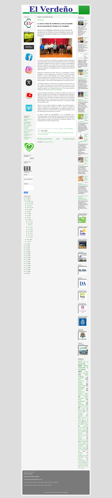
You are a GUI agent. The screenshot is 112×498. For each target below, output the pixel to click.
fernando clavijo (82, 448)
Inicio (57, 139)
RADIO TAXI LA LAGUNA (27, 132)
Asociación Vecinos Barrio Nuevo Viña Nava (83, 393)
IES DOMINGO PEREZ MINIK (27, 123)
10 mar (29, 229)
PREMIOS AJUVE (83, 416)
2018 (26, 253)
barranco (80, 410)
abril (28, 217)
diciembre (29, 201)
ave (84, 456)
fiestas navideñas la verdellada (83, 376)
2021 (26, 247)
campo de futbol (82, 447)
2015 (26, 259)
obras (79, 390)
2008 (26, 273)
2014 (26, 261)
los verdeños (83, 441)
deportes (80, 437)
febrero (28, 239)
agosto (28, 209)
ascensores (80, 461)
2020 (26, 249)
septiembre (29, 207)
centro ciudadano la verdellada (83, 413)
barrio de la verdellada (63, 132)
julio (28, 211)
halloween (80, 432)
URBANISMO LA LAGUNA (27, 138)
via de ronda (84, 407)
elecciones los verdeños (42, 134)
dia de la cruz (82, 428)
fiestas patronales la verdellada (83, 368)
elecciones (71, 132)
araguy (85, 466)
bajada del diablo (82, 430)
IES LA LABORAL (28, 125)
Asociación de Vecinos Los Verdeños (49, 132)
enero (28, 241)
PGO (79, 456)
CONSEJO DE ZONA (83, 440)
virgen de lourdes (83, 406)
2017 (26, 255)
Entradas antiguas (69, 139)
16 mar (29, 223)
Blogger (66, 492)
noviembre (29, 203)
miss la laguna (81, 449)
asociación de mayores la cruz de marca (83, 419)
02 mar (29, 237)
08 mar (29, 233)
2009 (26, 271)
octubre (28, 205)
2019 (26, 251)
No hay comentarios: (68, 128)
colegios (83, 409)
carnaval (80, 438)
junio (28, 213)
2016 (26, 257)
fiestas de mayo (82, 465)
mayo (28, 215)
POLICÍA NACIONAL (28, 130)
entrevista (86, 463)
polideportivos (81, 459)
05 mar (29, 235)
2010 (26, 269)
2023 (26, 243)
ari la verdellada (82, 431)
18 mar (29, 221)
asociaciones (80, 468)
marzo (28, 219)
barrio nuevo (81, 385)
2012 (26, 265)
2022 (26, 246)
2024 (26, 200)
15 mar (29, 227)
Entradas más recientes (44, 139)
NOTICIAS (40, 20)
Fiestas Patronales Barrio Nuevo (83, 398)
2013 (26, 263)
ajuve (79, 379)
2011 (26, 267)
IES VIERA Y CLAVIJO (27, 127)
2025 (26, 198)
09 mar (29, 231)
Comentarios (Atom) (48, 141)
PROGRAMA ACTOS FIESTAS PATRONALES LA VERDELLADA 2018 (83, 198)
